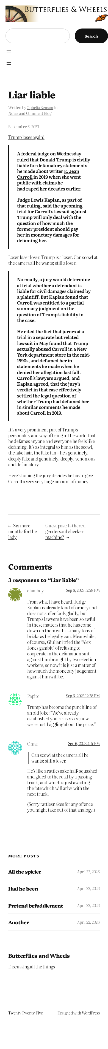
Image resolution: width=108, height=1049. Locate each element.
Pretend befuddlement (35, 905)
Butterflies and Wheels (39, 955)
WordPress (91, 1013)
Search (91, 36)
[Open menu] (8, 52)
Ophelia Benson (40, 107)
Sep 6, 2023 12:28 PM (83, 590)
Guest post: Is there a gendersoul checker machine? (65, 531)
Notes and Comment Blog (29, 113)
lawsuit (62, 211)
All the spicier (24, 871)
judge (43, 153)
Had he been (23, 888)
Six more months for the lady (22, 531)
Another (18, 922)
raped (32, 188)
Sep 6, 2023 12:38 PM (83, 695)
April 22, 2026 (88, 871)
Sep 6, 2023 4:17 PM (84, 743)
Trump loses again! (26, 137)
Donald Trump (56, 159)
